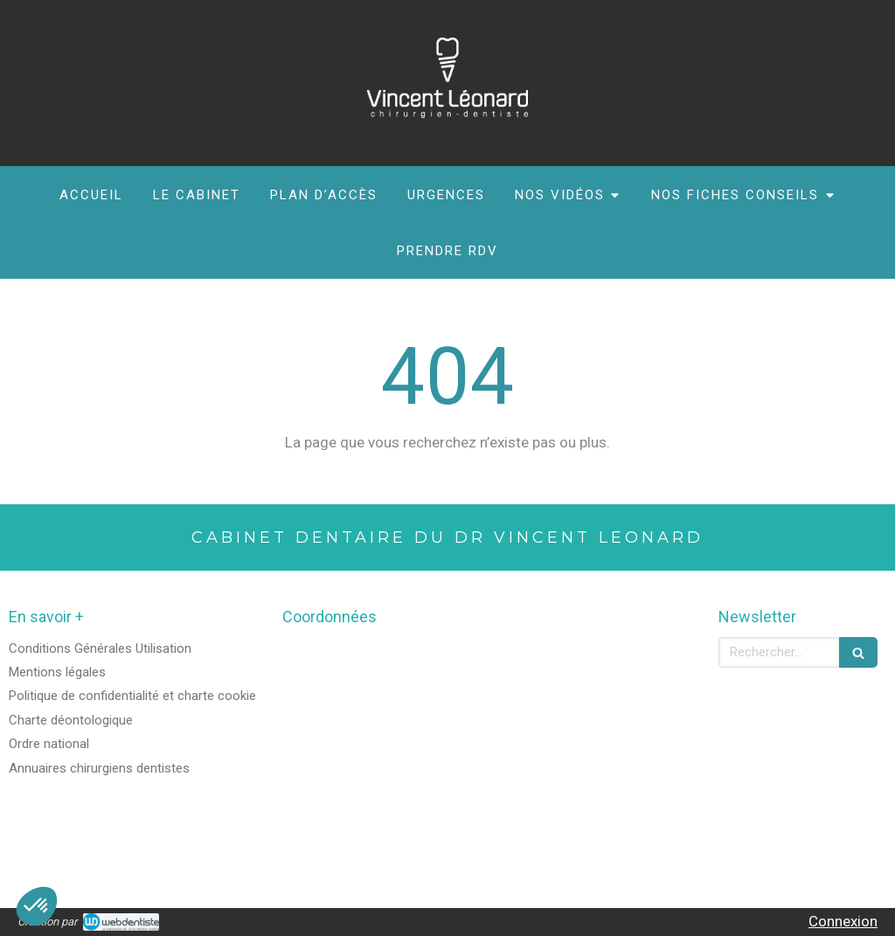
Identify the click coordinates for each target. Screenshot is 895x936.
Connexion (843, 921)
